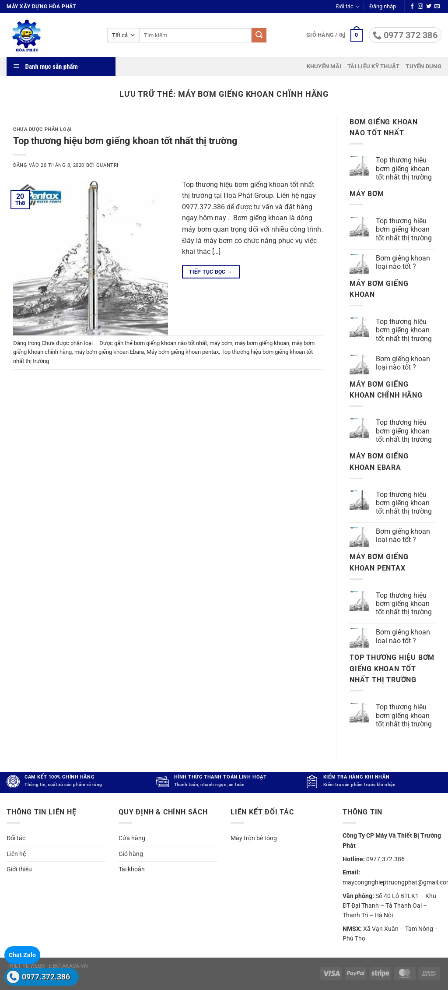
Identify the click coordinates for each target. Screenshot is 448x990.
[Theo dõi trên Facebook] (412, 7)
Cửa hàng (132, 838)
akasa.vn (75, 966)
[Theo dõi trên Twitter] (428, 7)
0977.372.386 (46, 976)
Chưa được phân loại (42, 129)
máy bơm (221, 343)
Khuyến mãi (324, 66)
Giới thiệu (19, 869)
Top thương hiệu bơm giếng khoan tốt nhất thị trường (125, 140)
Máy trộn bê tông (254, 838)
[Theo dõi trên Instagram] (420, 7)
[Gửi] (259, 35)
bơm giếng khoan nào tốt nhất (170, 343)
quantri (107, 165)
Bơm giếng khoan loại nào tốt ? (403, 262)
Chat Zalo (22, 954)
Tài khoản (132, 869)
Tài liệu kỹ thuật (373, 66)
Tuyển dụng (423, 66)
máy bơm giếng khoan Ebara (109, 352)
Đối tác (347, 7)
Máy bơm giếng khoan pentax (183, 352)
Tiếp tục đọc (210, 272)
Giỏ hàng (131, 853)
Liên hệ (16, 853)
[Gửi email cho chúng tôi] (437, 7)
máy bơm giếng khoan (262, 343)
